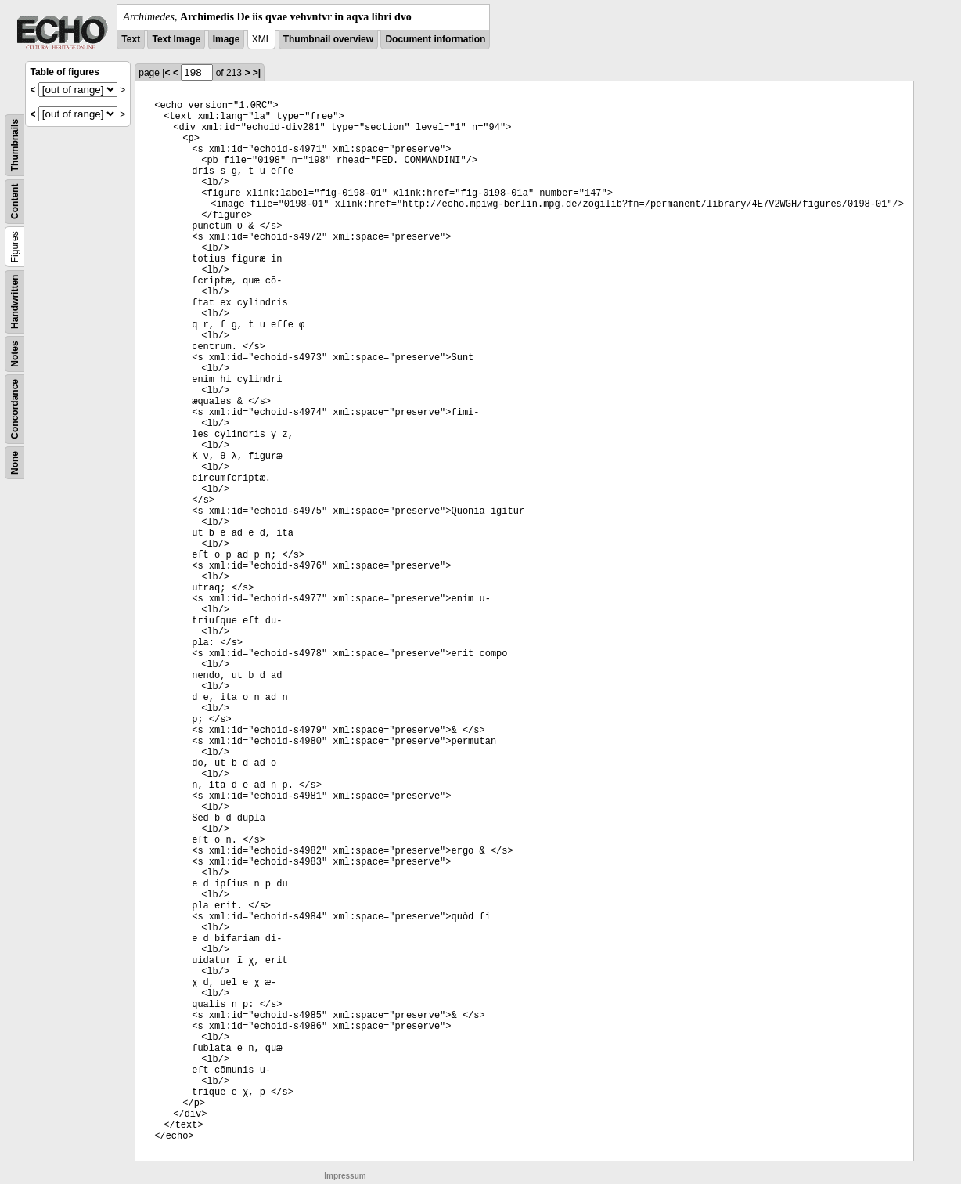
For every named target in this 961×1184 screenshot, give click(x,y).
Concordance (14, 409)
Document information (435, 39)
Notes (14, 353)
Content (14, 201)
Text (130, 39)
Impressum (344, 1175)
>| (257, 72)
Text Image (176, 39)
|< (166, 72)
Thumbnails (14, 145)
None (14, 463)
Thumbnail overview (328, 39)
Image (226, 39)
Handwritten (14, 302)
